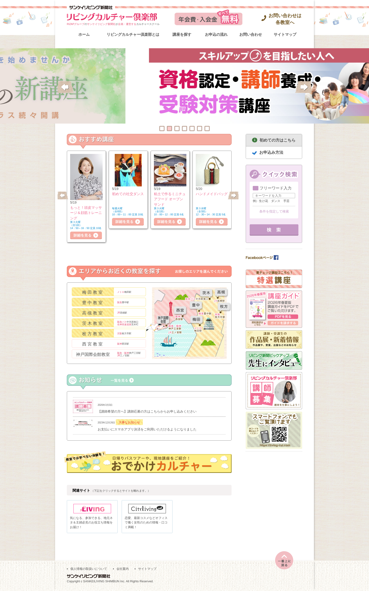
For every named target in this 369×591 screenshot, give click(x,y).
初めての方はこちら (278, 140)
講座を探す (181, 34)
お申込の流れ (216, 34)
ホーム (84, 34)
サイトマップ (285, 34)
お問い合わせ (250, 34)
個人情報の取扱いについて (88, 570)
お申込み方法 (271, 152)
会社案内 (122, 570)
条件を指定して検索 (274, 211)
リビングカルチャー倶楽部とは (133, 34)
